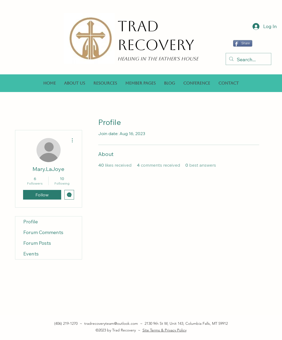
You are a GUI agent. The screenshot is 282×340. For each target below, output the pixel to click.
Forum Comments (43, 232)
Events (31, 254)
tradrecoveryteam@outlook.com (111, 323)
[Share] (242, 43)
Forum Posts (37, 243)
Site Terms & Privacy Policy (164, 330)
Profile (30, 222)
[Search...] (248, 59)
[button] (105, 83)
